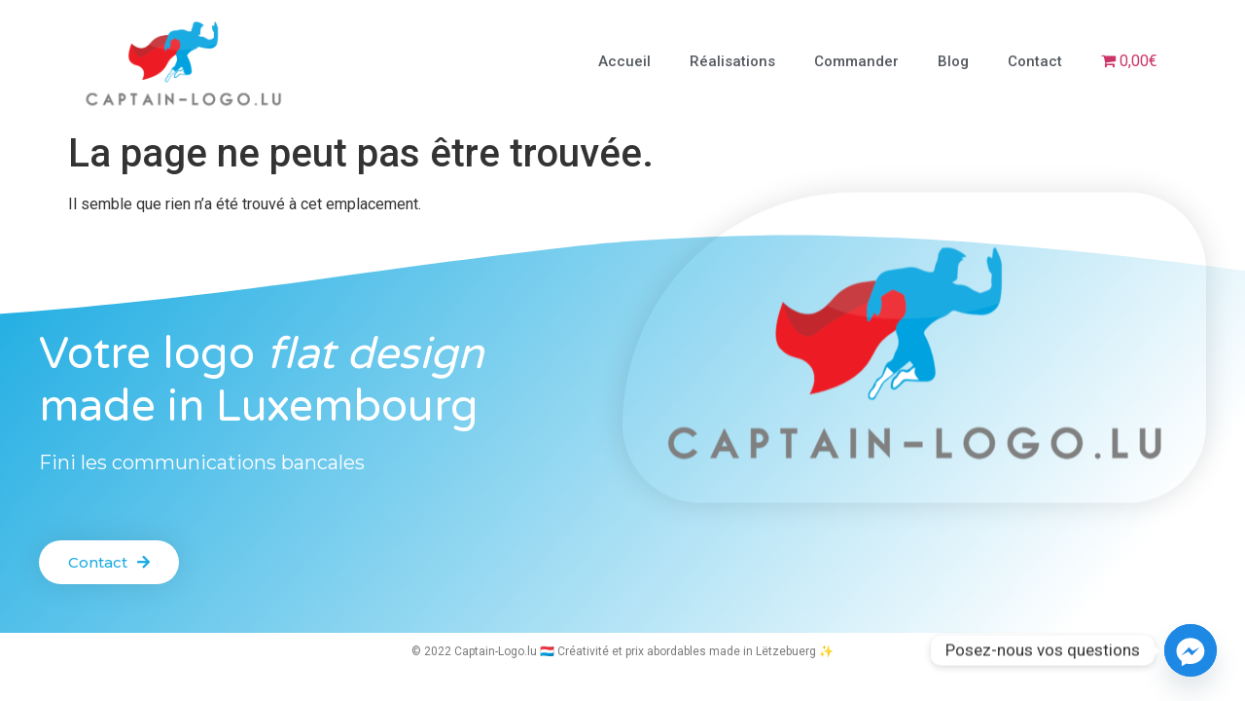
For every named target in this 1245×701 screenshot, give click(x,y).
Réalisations (732, 61)
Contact (1035, 61)
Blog (953, 61)
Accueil (624, 61)
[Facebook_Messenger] (1190, 650)
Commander (856, 61)
